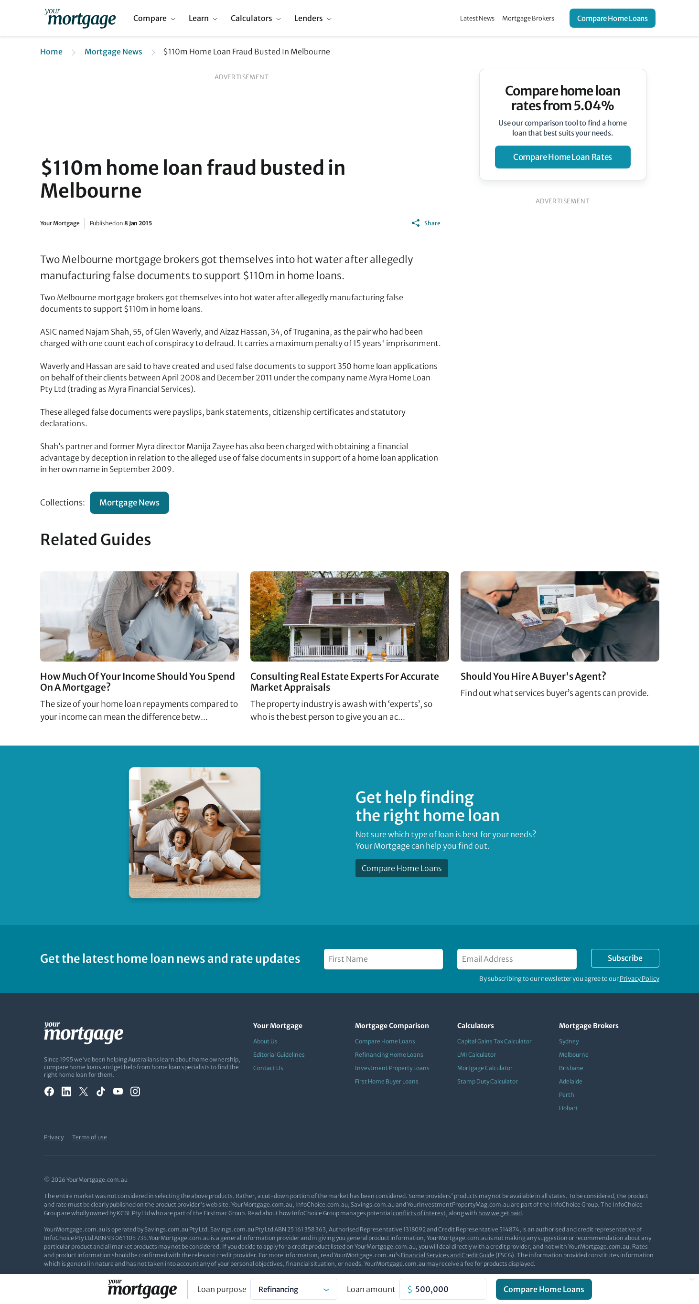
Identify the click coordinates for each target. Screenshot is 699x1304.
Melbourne (574, 1054)
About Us (265, 1041)
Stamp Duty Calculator (487, 1081)
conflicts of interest (419, 1213)
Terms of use (89, 1137)
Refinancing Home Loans (389, 1054)
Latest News (477, 18)
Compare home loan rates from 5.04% (562, 98)
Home (51, 51)
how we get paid (500, 1213)
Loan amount (371, 1289)
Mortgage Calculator (485, 1068)
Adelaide (570, 1081)
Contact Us (268, 1068)
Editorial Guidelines (279, 1054)
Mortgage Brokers (528, 18)
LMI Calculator (476, 1054)
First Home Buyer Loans (387, 1081)
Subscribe (625, 958)
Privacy (54, 1137)
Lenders (308, 18)
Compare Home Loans (612, 18)
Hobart (568, 1108)
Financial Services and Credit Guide (448, 1255)
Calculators (251, 18)
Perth (566, 1094)
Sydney (569, 1041)
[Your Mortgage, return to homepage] (80, 18)
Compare (150, 18)
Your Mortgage (60, 223)
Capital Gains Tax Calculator (494, 1041)
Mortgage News (113, 51)
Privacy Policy (639, 979)
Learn (199, 18)
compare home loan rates (562, 157)
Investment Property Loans (392, 1068)
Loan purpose (222, 1289)
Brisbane (571, 1068)
